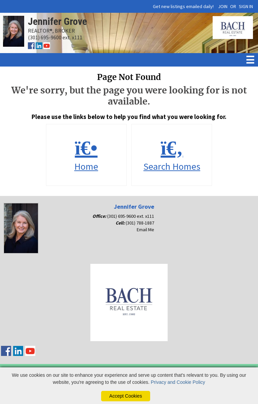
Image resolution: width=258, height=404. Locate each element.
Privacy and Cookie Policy (178, 382)
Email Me (145, 230)
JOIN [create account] (222, 6)
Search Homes (171, 155)
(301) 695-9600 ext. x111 (130, 216)
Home (86, 155)
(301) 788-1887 (140, 223)
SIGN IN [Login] (246, 6)
